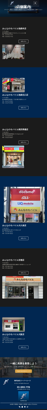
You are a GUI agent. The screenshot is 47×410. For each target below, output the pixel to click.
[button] (23, 41)
